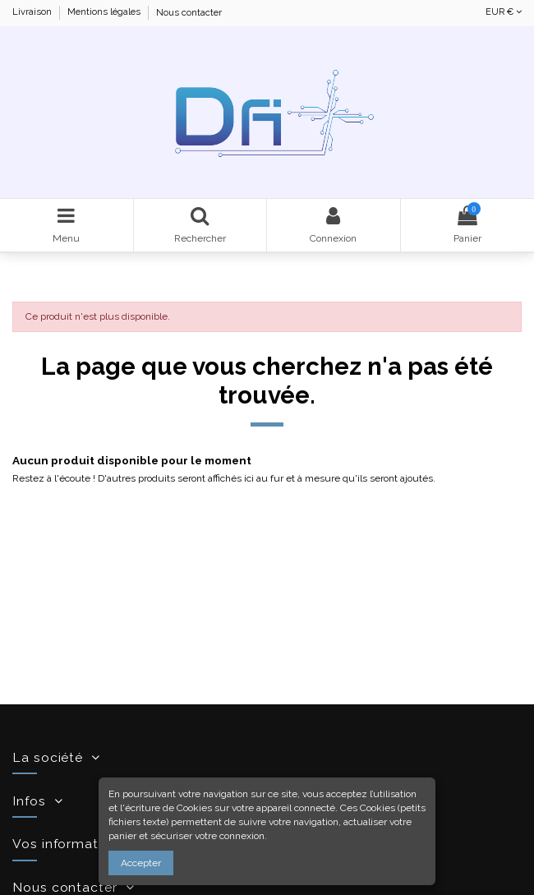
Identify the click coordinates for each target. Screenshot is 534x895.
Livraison (33, 12)
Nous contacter (189, 12)
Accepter (141, 863)
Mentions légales (105, 12)
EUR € (504, 12)
